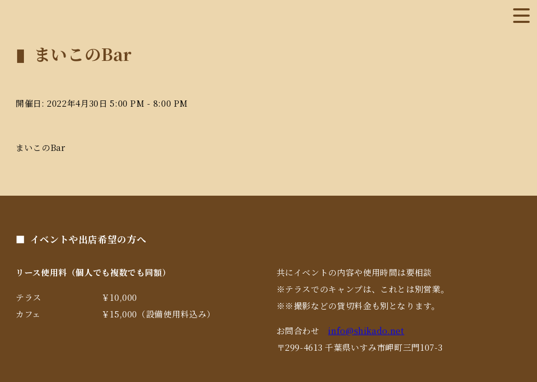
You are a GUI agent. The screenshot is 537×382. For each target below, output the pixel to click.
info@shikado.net (366, 331)
